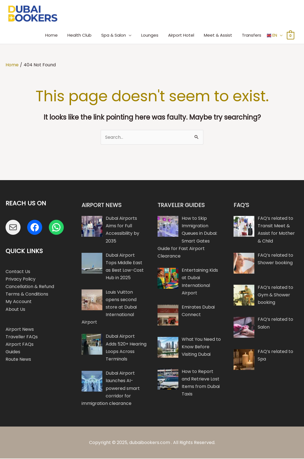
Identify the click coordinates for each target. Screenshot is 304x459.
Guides (13, 352)
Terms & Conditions (27, 294)
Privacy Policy (21, 279)
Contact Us (18, 272)
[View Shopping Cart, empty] (290, 36)
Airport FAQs (20, 345)
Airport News (20, 330)
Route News (18, 360)
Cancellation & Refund (30, 287)
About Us (15, 310)
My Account (19, 302)
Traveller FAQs (22, 337)
